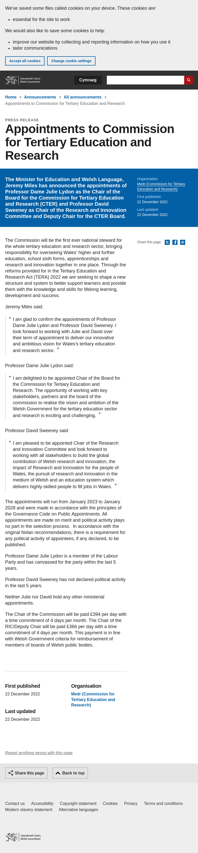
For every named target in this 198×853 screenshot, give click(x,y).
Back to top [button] (73, 773)
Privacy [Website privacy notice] (131, 803)
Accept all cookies (24, 61)
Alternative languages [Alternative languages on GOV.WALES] (78, 809)
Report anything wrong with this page (38, 753)
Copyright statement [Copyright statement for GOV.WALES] (78, 803)
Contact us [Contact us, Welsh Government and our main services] (15, 803)
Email (182, 242)
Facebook (175, 242)
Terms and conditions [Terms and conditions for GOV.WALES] (163, 803)
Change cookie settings (71, 61)
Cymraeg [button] (88, 80)
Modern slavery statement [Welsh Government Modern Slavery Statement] (28, 809)
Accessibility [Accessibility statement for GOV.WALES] (42, 803)
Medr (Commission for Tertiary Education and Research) (93, 699)
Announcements (40, 97)
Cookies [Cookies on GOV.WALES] (110, 803)
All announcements (83, 97)
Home (10, 97)
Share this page (29, 773)
